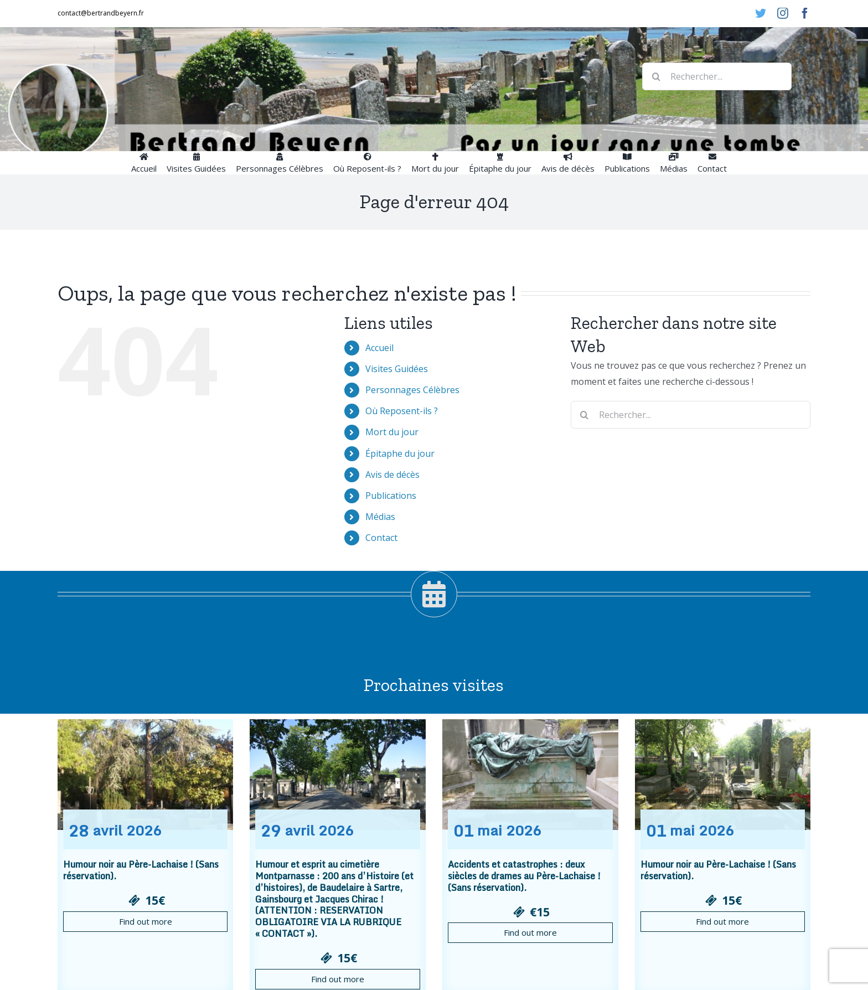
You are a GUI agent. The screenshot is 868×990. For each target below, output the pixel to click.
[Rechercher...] (717, 76)
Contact (381, 538)
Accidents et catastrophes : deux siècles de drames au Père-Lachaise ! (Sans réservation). (524, 876)
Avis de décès (392, 474)
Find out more (145, 921)
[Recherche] (656, 76)
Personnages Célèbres (412, 390)
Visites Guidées (396, 369)
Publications (390, 495)
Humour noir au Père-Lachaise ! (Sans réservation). (141, 870)
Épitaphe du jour (400, 453)
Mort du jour (391, 432)
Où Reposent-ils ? (401, 411)
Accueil (379, 348)
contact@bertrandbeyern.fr (101, 13)
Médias (380, 517)
